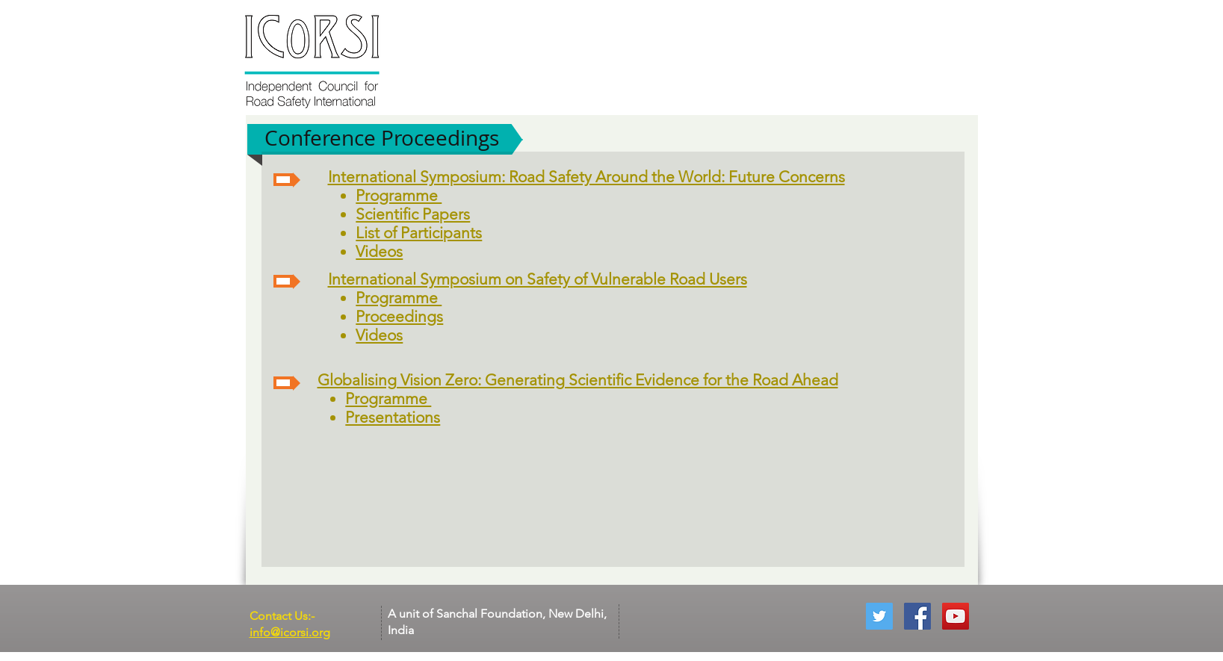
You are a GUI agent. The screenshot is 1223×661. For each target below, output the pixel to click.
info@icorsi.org (290, 632)
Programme (399, 195)
